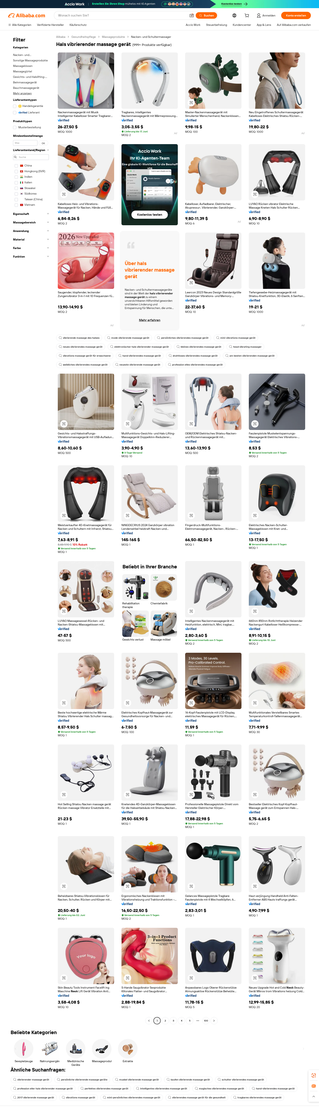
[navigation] (31, 529)
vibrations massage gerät (78, 1097)
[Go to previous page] (149, 1020)
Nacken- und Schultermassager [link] (151, 36)
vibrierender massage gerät (31, 1079)
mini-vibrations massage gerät (236, 337)
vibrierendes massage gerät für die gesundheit (197, 1097)
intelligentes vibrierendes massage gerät (161, 1088)
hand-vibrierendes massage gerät (273, 1088)
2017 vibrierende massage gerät (33, 1097)
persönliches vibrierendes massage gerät (183, 337)
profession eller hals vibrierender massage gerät (43, 1088)
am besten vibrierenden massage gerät (250, 355)
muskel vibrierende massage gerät (137, 1079)
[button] (191, 15)
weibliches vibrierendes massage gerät (83, 364)
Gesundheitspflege (83, 36)
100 (206, 1020)
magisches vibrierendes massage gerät (219, 1088)
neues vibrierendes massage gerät (81, 346)
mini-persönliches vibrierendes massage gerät (131, 1097)
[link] (313, 1075)
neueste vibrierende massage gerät (137, 364)
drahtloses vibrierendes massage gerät (193, 355)
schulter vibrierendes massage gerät (241, 1079)
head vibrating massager (245, 346)
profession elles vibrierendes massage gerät (195, 364)
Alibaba (60, 36)
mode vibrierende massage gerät (128, 337)
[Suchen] (206, 15)
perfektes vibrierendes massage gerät (104, 1088)
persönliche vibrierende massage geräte (82, 1079)
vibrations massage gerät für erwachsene (85, 355)
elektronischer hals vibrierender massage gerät (139, 346)
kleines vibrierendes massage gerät (199, 346)
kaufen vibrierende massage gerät (188, 1079)
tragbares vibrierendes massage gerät (257, 1097)
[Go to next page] (214, 1020)
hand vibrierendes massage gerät (139, 355)
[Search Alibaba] (122, 15)
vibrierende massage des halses (79, 337)
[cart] (248, 16)
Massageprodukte (113, 36)
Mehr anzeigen (22, 93)
